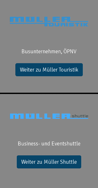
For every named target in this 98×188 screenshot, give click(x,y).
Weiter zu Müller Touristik (49, 69)
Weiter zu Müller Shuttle (49, 161)
